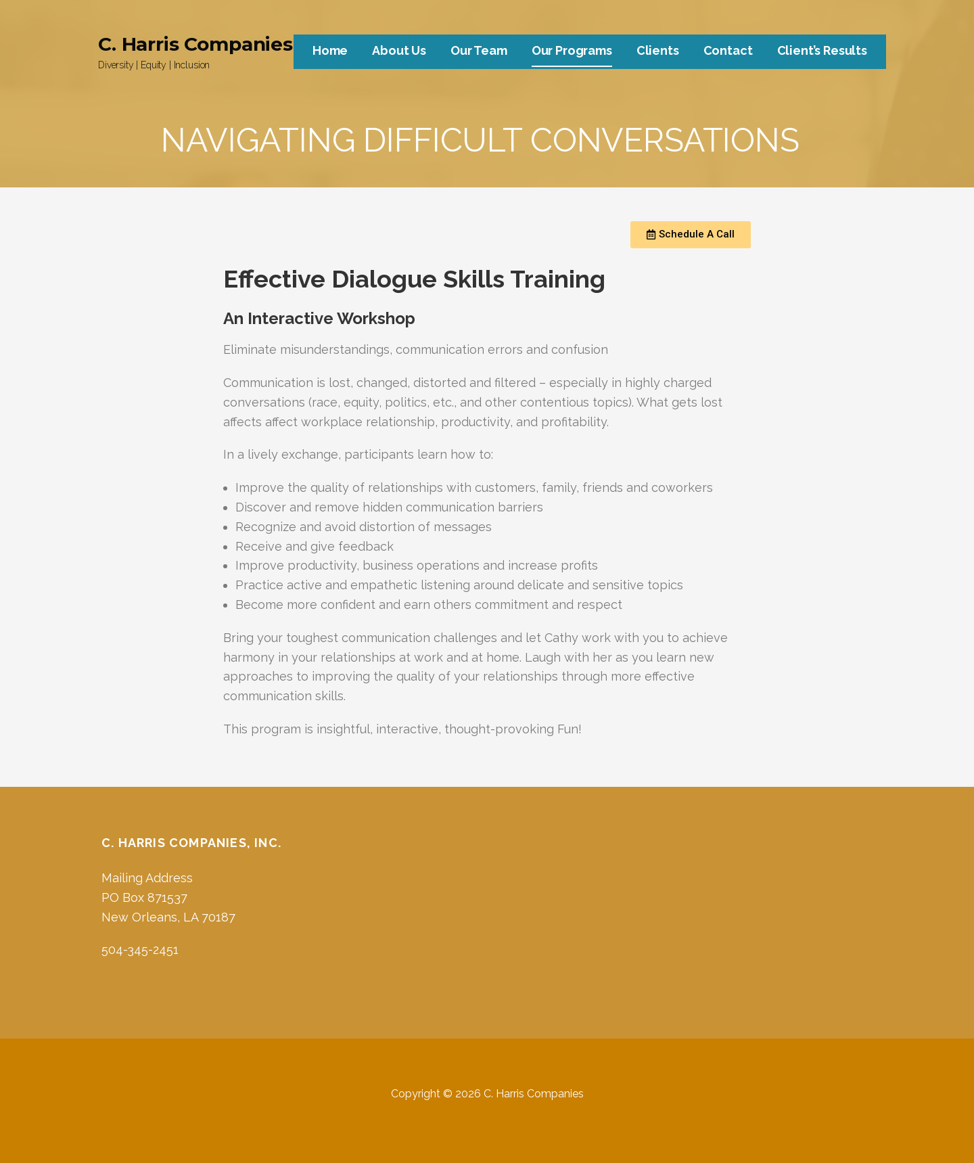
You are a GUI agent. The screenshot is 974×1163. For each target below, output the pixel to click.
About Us (399, 50)
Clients (657, 50)
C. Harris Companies (195, 43)
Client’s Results (822, 50)
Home (330, 50)
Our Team (478, 50)
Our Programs (572, 50)
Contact (728, 50)
